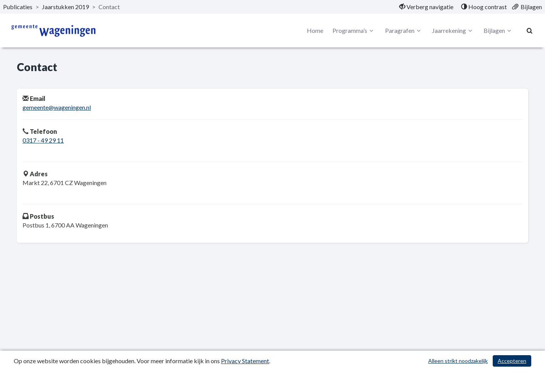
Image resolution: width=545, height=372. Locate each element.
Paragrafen (404, 30)
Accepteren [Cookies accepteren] (512, 360)
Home (315, 30)
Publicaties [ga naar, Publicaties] (17, 6)
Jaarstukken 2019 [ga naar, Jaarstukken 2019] (65, 6)
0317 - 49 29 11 (43, 140)
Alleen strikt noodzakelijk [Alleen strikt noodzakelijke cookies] (458, 360)
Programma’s (354, 30)
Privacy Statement (245, 360)
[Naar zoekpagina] (529, 30)
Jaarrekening (453, 30)
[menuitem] (426, 7)
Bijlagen (498, 30)
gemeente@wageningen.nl (57, 107)
